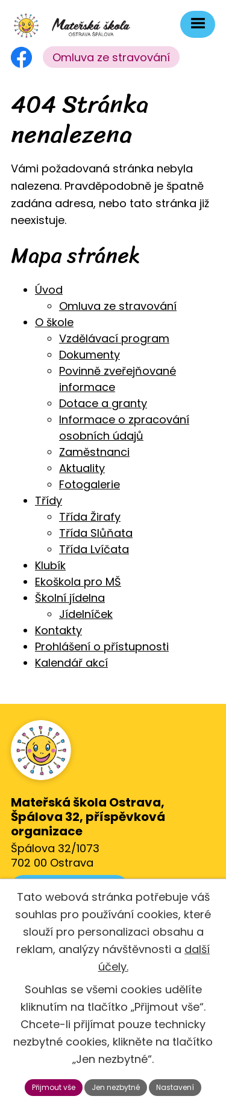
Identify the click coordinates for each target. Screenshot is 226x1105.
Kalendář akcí (71, 662)
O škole (54, 322)
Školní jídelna (70, 597)
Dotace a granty (103, 403)
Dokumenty (89, 354)
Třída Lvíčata (94, 549)
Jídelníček (86, 614)
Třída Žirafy (90, 516)
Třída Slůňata (96, 532)
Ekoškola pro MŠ (78, 581)
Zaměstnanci (94, 451)
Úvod (49, 289)
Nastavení (175, 1087)
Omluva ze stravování (111, 57)
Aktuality (82, 468)
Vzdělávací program (114, 338)
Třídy (48, 500)
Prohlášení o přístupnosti (102, 646)
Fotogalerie (89, 484)
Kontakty (58, 630)
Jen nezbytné (116, 1087)
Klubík (50, 565)
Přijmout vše (53, 1087)
